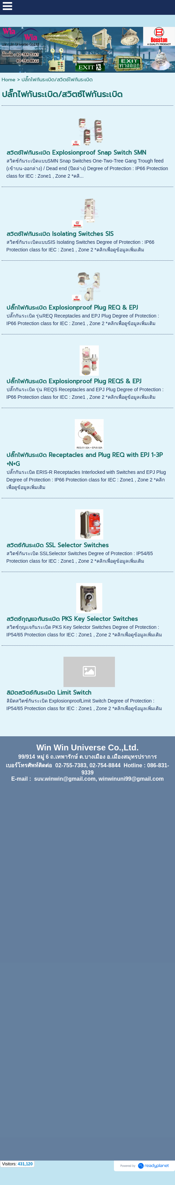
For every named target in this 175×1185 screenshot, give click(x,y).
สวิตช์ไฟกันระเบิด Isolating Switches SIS (60, 233)
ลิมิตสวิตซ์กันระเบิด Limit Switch (49, 692)
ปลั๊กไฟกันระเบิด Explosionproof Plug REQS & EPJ (74, 381)
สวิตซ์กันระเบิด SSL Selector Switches (58, 545)
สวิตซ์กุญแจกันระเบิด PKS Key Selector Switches (72, 618)
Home (8, 79)
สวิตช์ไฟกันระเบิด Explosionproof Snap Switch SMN (76, 152)
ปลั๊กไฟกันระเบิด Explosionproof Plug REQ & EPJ (72, 307)
